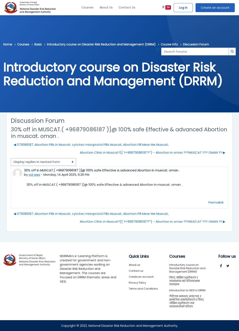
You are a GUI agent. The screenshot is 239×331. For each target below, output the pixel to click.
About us (134, 264)
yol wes (34, 174)
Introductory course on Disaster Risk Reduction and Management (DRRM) (101, 44)
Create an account (215, 8)
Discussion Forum (196, 44)
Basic (38, 44)
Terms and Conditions (143, 288)
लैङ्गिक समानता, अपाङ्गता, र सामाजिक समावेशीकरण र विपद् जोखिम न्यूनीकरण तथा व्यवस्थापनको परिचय (186, 301)
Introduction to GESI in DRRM (187, 290)
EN (168, 7)
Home (7, 44)
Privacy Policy (137, 282)
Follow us (227, 256)
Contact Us (127, 7)
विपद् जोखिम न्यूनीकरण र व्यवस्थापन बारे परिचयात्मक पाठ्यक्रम (184, 281)
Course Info (169, 44)
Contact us (136, 270)
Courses (87, 7)
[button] (158, 51)
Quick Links (139, 256)
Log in (183, 8)
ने (163, 7)
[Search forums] (195, 51)
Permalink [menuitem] (216, 202)
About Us (106, 7)
